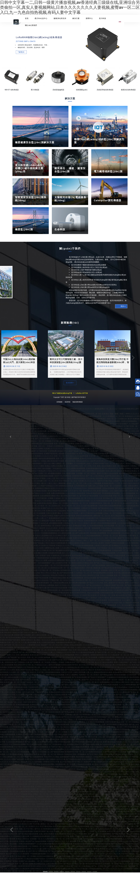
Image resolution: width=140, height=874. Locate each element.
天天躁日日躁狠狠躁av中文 (109, 694)
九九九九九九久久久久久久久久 (87, 423)
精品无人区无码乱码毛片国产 (25, 517)
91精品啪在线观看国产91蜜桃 (118, 562)
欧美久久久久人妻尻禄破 (46, 868)
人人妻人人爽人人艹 (40, 520)
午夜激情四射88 (48, 704)
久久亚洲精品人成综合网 (23, 612)
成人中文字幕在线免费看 (60, 542)
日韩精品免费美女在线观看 (49, 681)
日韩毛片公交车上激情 (69, 674)
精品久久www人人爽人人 (79, 542)
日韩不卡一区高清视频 (88, 689)
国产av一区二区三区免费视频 (35, 743)
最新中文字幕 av (111, 773)
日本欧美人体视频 (90, 440)
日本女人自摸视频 (106, 577)
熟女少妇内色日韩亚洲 (59, 696)
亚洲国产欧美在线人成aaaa (54, 455)
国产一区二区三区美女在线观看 (39, 786)
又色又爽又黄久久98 (37, 512)
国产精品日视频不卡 (62, 634)
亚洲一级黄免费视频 (42, 617)
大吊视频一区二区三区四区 (86, 475)
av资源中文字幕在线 (114, 828)
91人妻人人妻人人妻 (89, 830)
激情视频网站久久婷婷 (70, 813)
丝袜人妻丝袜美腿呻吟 (22, 445)
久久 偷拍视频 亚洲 (73, 843)
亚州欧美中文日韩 (41, 726)
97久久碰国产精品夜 (71, 453)
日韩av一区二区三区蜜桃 (112, 515)
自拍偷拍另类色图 (94, 490)
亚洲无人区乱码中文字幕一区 (80, 582)
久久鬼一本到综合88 (70, 738)
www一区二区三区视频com (117, 420)
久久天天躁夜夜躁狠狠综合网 (101, 502)
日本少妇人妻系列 (97, 545)
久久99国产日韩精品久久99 (47, 487)
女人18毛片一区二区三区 (37, 569)
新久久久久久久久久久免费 (72, 554)
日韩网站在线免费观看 (106, 659)
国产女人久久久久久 (117, 460)
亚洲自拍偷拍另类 (90, 522)
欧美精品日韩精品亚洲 (76, 495)
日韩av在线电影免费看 (41, 696)
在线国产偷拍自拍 (112, 448)
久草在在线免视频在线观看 (106, 525)
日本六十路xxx (103, 599)
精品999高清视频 (78, 743)
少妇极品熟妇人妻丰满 (90, 617)
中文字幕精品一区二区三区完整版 (109, 550)
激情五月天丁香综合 (75, 522)
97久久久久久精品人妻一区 (81, 768)
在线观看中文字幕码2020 (37, 453)
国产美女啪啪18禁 (75, 415)
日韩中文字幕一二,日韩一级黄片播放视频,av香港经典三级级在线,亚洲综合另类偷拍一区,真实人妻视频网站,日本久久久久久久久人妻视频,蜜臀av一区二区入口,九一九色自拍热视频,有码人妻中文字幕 (70, 7)
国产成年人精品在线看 (69, 686)
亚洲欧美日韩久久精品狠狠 (56, 512)
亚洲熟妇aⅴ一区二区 (36, 443)
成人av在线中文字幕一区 (61, 564)
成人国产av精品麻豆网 (80, 535)
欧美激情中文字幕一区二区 (75, 753)
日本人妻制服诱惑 (99, 420)
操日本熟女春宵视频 (68, 497)
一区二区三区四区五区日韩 (46, 863)
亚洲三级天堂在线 (54, 719)
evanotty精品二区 (66, 681)
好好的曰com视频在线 (115, 637)
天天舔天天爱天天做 (117, 771)
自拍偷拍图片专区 (92, 520)
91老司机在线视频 (84, 602)
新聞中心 (89, 18)
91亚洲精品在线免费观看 (95, 724)
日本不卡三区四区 (106, 761)
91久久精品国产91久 (29, 435)
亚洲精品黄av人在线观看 (68, 793)
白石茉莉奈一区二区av (32, 766)
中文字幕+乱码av (71, 448)
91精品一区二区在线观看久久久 (54, 746)
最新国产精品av (76, 418)
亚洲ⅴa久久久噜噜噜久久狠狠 (95, 783)
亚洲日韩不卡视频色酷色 (21, 567)
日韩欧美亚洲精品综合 (37, 865)
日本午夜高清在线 (102, 425)
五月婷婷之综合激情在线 (55, 860)
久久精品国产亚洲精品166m (61, 870)
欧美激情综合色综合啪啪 (104, 671)
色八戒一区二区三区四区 (74, 642)
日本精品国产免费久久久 (88, 629)
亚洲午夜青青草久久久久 (32, 704)
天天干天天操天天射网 (98, 681)
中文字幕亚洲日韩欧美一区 (52, 711)
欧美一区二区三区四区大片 (51, 507)
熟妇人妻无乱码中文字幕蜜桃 (74, 724)
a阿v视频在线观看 (54, 475)
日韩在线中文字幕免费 (97, 838)
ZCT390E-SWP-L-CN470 (30, 43)
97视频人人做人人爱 (86, 450)
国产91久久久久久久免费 (70, 719)
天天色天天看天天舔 (105, 801)
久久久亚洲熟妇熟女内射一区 (57, 855)
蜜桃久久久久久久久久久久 (88, 532)
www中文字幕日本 (87, 671)
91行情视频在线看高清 (63, 619)
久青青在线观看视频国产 (26, 845)
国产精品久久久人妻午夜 (94, 614)
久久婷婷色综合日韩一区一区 (58, 569)
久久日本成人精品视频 (94, 480)
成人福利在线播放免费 (60, 786)
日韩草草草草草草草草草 (50, 816)
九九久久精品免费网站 (25, 699)
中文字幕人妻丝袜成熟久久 (24, 458)
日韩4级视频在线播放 (21, 512)
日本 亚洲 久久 (53, 612)
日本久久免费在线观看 (74, 840)
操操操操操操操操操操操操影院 (29, 627)
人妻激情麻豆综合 (96, 639)
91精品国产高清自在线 (62, 798)
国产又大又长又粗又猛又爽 (80, 632)
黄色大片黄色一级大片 (38, 485)
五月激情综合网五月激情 (34, 701)
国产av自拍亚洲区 (117, 845)
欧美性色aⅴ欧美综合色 (91, 716)
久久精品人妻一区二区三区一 (37, 729)
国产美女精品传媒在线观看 (28, 835)
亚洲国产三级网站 (55, 602)
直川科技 (102, 18)
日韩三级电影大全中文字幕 (55, 761)
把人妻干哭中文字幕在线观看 (87, 497)
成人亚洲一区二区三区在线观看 (33, 515)
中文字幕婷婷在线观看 (99, 848)
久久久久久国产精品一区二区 (40, 632)
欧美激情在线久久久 (105, 440)
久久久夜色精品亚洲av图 (67, 438)
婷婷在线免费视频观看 (46, 460)
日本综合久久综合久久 (54, 873)
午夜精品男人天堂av (97, 448)
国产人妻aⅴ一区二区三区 (47, 629)
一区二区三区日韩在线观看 (50, 532)
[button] (10, 437)
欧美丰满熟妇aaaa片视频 (21, 582)
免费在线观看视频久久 (59, 495)
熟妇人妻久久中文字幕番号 (95, 860)
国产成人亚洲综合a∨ (53, 813)
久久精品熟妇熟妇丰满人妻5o (85, 823)
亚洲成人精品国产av (26, 843)
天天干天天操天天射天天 (53, 428)
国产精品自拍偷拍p (55, 853)
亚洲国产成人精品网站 (26, 863)
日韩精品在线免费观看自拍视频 (78, 502)
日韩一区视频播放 (79, 756)
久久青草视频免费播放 (24, 520)
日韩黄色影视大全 (78, 477)
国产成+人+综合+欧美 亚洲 (104, 564)
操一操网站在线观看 (31, 532)
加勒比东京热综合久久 (118, 612)
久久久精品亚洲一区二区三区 (110, 617)
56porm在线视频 (93, 594)
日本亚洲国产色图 (100, 758)
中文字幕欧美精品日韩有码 (117, 783)
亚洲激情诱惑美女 (95, 505)
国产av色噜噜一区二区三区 (22, 773)
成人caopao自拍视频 (78, 634)
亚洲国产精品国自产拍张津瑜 (118, 624)
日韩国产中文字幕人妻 (80, 704)
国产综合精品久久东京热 (29, 681)
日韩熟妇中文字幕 (30, 801)
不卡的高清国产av (71, 455)
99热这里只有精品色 (64, 756)
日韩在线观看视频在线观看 (24, 415)
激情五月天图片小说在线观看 (107, 475)
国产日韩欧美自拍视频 (62, 858)
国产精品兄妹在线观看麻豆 (91, 843)
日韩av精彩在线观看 (83, 766)
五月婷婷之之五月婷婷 (70, 515)
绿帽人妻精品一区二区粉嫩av (62, 465)
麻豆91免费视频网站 (102, 684)
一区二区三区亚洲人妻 (85, 684)
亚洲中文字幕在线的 (80, 540)
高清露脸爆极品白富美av (73, 796)
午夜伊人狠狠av (84, 448)
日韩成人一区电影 (57, 664)
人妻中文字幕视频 (54, 666)
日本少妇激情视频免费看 (92, 418)
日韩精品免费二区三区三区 (51, 686)
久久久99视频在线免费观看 (88, 612)
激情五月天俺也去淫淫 (40, 602)
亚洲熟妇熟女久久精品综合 (40, 577)
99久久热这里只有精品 (45, 517)
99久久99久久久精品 (25, 477)
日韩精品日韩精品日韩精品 (93, 840)
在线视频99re (28, 554)
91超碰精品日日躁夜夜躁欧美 (118, 679)
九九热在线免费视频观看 (84, 547)
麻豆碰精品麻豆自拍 (29, 572)
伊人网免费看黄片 (75, 599)
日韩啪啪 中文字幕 (52, 443)
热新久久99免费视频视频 (102, 552)
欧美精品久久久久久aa (35, 803)
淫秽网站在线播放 (79, 609)
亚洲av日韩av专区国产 (63, 704)
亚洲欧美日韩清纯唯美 (69, 816)
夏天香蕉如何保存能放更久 (92, 865)
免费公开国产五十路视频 (90, 709)
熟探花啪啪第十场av (64, 651)
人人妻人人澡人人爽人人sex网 (86, 649)
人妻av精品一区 (27, 771)
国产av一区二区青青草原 (25, 490)
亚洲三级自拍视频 (44, 470)
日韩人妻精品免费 (21, 542)
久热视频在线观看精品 (49, 535)
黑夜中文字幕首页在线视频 (117, 758)
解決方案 (76, 18)
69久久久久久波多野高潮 (79, 458)
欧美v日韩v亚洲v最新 (99, 602)
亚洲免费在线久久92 (41, 597)
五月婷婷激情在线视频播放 (51, 830)
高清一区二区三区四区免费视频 (67, 460)
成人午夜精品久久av (80, 435)
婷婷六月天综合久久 (62, 587)
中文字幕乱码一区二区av (68, 482)
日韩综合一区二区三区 (31, 527)
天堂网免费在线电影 (55, 453)
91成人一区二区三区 (93, 604)
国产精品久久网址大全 (38, 719)
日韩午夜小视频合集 (93, 569)
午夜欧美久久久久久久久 (55, 716)
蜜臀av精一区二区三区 (101, 517)
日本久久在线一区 (108, 825)
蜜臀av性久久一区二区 (116, 820)
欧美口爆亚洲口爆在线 (114, 472)
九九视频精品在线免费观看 (40, 838)
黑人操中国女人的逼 (32, 574)
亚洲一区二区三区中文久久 (96, 557)
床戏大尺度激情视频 (115, 699)
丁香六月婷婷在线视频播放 (38, 748)
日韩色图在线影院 (95, 870)
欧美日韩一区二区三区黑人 (82, 552)
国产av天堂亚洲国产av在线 (35, 716)
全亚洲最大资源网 (40, 554)
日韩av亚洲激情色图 (93, 495)
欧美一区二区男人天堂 (87, 467)
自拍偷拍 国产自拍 (49, 691)
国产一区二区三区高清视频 (100, 542)
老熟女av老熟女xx (82, 463)
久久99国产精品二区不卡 (70, 699)
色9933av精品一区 (116, 430)
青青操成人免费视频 (46, 587)
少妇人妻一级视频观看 (92, 530)
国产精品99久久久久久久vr (118, 848)
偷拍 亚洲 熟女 (103, 415)
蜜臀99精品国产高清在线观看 (42, 445)
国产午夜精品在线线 (72, 671)
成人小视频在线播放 (77, 569)
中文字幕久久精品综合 (46, 634)
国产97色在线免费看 (112, 614)
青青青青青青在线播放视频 (86, 550)
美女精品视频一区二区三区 (114, 527)
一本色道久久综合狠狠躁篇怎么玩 (69, 691)
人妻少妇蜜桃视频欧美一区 (70, 701)
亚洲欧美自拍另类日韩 (98, 781)
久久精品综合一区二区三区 (78, 505)
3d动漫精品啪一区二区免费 (65, 766)
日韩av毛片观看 (28, 788)
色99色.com (75, 709)
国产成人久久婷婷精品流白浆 (69, 669)
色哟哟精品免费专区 (43, 806)
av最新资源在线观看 (44, 505)
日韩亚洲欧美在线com (54, 865)
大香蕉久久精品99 (101, 547)
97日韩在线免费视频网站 (74, 860)
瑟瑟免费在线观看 (31, 460)
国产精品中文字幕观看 (42, 599)
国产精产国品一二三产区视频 (30, 816)
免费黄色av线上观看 (51, 550)
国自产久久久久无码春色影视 (42, 649)
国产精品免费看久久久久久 (107, 579)
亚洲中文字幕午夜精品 (111, 480)
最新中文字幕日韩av (104, 482)
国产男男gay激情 (106, 676)
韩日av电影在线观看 (110, 686)
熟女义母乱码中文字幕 (22, 666)
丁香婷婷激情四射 (42, 559)
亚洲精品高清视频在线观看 (37, 492)
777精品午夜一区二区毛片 (59, 582)
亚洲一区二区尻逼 (88, 425)
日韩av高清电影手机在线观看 (114, 512)
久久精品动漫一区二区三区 (107, 443)
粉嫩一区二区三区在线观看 (46, 651)
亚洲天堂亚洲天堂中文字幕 (110, 669)
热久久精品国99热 (117, 517)
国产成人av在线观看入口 (45, 619)
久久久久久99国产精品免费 (102, 582)
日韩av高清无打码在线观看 (95, 433)
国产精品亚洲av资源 (81, 639)
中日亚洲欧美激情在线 (54, 689)
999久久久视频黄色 (82, 656)
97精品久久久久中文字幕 (27, 505)
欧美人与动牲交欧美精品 (46, 644)
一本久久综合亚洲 (84, 863)
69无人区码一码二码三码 (89, 669)
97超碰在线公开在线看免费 (61, 557)
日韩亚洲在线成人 (86, 699)
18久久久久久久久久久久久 (79, 855)
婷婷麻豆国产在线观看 (22, 637)
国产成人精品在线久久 (110, 470)
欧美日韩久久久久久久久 (94, 773)
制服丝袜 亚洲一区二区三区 (110, 793)
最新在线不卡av (53, 656)
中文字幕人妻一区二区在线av (49, 572)
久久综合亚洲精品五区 (30, 624)
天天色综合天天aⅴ (80, 490)
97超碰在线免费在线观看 (113, 704)
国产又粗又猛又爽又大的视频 (21, 502)
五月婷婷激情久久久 (78, 587)
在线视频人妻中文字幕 (109, 572)
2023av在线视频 (108, 490)
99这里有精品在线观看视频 (63, 639)
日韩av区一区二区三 (106, 721)
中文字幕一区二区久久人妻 (85, 714)
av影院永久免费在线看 (56, 562)
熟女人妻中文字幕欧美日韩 (30, 510)
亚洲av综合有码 (55, 694)
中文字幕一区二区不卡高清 (66, 420)
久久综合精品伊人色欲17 (83, 465)
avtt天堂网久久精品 (41, 771)
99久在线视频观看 (106, 532)
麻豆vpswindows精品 (118, 599)
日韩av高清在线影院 (35, 455)
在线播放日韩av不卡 (117, 736)
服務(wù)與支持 (60, 18)
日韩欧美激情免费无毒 (59, 604)
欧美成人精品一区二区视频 (26, 858)
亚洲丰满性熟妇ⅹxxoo (105, 492)
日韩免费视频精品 (36, 724)
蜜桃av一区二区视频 (60, 505)
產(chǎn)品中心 (41, 18)
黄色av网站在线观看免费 (40, 614)
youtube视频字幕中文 (92, 733)
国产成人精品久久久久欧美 (90, 572)
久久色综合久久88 (25, 825)
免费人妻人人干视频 (95, 487)
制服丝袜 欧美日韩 (40, 612)
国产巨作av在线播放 (68, 684)
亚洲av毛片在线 (85, 460)
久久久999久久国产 (60, 537)
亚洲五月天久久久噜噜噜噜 (69, 607)
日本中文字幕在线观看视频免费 (90, 686)
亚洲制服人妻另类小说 (73, 716)
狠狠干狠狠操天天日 (35, 783)
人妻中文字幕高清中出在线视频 (90, 515)
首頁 (27, 18)
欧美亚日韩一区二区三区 (47, 756)
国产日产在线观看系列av (23, 796)
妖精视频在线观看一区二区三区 (103, 619)
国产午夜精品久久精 (21, 664)
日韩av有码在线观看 (63, 679)
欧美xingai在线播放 (22, 448)
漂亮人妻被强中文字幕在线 (114, 584)
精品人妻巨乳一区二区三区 (23, 547)
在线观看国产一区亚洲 (115, 741)
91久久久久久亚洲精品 (27, 679)
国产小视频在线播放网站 (68, 612)
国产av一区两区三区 (39, 475)
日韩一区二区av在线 (41, 811)
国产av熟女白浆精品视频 (60, 773)
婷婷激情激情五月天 (83, 741)
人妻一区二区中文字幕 (25, 440)
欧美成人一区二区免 (87, 453)
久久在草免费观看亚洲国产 (98, 430)
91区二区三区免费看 (29, 607)
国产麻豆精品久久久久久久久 (114, 639)
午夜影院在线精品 (25, 465)
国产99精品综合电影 (91, 642)
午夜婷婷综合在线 (21, 495)
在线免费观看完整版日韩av (50, 497)
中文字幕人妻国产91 (117, 540)
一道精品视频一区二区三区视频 (55, 733)
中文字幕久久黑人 (95, 651)
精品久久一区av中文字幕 (63, 609)
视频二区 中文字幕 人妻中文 (29, 830)
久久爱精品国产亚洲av (46, 522)
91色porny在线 (104, 520)
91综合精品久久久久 (44, 801)
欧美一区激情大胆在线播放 (64, 445)
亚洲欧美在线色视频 (64, 435)
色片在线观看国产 (44, 564)
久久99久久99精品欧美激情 (112, 843)
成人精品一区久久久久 (42, 642)
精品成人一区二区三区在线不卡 (28, 714)
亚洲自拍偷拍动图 (107, 594)
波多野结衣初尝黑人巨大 (99, 463)
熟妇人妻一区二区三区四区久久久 (47, 699)
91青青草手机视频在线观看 (113, 651)
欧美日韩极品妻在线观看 (99, 748)
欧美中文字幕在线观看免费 (27, 540)
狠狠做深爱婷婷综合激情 (103, 674)
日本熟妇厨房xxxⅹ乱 (89, 592)
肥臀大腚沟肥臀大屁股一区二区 (110, 729)
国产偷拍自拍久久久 (105, 510)
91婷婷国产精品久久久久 (107, 522)
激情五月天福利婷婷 (105, 629)
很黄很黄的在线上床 (89, 415)
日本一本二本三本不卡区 (26, 500)
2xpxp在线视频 (40, 843)
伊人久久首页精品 (59, 472)
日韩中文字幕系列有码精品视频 (59, 743)
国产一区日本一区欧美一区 (26, 651)
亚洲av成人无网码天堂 (30, 587)
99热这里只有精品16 (117, 458)
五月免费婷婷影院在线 (28, 470)
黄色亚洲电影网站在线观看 (57, 492)
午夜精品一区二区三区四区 (87, 443)
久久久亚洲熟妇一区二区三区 (113, 418)
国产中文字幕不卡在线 (95, 756)
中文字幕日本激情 (60, 736)
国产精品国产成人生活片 (71, 627)
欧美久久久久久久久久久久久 (61, 490)
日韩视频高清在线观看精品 (43, 736)
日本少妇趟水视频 (68, 475)
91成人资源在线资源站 (25, 557)
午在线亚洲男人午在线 (60, 632)
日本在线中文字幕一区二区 (98, 435)
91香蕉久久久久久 (75, 589)
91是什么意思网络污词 (43, 537)
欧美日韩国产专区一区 (105, 719)
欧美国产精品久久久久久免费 (39, 495)
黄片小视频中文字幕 (108, 661)
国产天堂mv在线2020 (89, 719)
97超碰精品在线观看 (38, 855)
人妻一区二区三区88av (42, 604)
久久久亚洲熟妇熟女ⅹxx (92, 646)
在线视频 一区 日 (36, 840)
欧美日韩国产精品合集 (100, 460)
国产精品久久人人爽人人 (37, 594)
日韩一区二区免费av (85, 438)
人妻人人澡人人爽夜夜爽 (56, 485)
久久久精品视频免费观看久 (92, 537)
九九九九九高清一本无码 (55, 530)
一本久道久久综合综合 (40, 582)
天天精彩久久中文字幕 (91, 776)
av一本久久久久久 (33, 535)
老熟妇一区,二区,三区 (74, 485)
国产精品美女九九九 (92, 661)
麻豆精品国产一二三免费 (87, 778)
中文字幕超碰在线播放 (81, 828)
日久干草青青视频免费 (98, 828)
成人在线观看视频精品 (91, 808)
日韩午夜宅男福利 (54, 684)
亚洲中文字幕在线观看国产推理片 (61, 811)
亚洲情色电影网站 (47, 766)
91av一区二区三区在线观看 (70, 510)
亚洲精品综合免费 (30, 756)
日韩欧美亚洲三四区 (27, 423)
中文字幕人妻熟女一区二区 (100, 803)
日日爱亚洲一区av (28, 806)
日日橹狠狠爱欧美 (27, 420)
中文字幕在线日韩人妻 (31, 669)
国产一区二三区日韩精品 (95, 477)
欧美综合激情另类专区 (78, 594)
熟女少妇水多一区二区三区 (75, 562)
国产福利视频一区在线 (33, 741)
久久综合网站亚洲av (67, 550)
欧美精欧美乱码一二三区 (111, 485)
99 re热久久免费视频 (30, 525)
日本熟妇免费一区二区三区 (108, 455)
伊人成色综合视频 (64, 535)
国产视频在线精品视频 (57, 579)
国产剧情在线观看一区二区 (88, 801)
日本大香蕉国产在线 (84, 420)
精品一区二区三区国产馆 (78, 430)
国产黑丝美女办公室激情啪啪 (103, 788)
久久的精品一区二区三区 (83, 574)
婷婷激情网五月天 (76, 729)
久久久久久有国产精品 (36, 808)
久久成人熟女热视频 (28, 644)
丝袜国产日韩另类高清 (63, 527)
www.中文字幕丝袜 (31, 522)
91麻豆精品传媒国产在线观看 (112, 716)
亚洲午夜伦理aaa (109, 743)
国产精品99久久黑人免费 (96, 726)
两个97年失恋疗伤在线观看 (57, 589)
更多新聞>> (70, 383)
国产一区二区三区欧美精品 (81, 868)
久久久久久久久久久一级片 (99, 540)
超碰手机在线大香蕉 (112, 477)
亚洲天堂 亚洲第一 (30, 564)
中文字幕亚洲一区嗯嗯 (45, 500)
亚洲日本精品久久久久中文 (40, 870)
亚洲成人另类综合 (72, 806)
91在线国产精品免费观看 (59, 614)
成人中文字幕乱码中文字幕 (70, 763)
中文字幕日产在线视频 (55, 850)
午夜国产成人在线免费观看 (33, 758)
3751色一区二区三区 (110, 537)
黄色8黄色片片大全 (89, 589)
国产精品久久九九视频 (74, 440)
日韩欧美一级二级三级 (76, 661)
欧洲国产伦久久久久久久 (50, 510)
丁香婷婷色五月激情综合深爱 (71, 622)
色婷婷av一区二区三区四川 (89, 676)
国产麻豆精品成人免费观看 (27, 487)
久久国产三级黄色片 (89, 599)
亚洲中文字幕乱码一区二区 (78, 736)
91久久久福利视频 (35, 763)
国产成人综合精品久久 (94, 587)
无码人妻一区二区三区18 (112, 505)
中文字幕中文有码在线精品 (27, 731)
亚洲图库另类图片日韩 (24, 736)
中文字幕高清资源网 (74, 577)
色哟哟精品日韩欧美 (65, 487)
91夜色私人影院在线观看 (48, 592)
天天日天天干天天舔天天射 (112, 604)
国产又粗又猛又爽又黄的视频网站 (51, 751)
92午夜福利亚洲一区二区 (77, 500)
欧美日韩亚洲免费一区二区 (110, 808)
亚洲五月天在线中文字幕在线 (44, 547)
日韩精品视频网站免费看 (113, 840)
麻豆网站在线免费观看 (75, 579)
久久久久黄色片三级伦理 (86, 525)
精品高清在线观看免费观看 (62, 845)
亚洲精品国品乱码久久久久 (40, 706)
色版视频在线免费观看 (98, 535)
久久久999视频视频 (67, 656)
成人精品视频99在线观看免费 (47, 423)
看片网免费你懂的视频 (77, 584)
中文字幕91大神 (57, 617)
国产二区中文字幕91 (42, 440)
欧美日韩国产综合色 (23, 671)
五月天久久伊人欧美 (94, 512)
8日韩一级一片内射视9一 (113, 487)
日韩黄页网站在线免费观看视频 (110, 507)
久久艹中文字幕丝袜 (80, 870)
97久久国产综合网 (38, 781)
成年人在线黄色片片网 (58, 597)
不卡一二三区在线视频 (106, 428)
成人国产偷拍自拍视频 (65, 574)
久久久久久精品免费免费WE (85, 811)
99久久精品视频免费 (77, 614)
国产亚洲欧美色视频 (37, 813)
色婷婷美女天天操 (89, 492)
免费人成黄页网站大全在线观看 (93, 472)
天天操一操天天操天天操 (25, 694)
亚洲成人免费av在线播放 (54, 467)
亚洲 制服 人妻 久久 (37, 448)
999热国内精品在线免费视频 (98, 771)
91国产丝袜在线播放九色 (107, 689)
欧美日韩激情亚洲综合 (63, 835)
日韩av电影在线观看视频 (82, 619)
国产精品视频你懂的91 (22, 649)
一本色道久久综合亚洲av (42, 502)
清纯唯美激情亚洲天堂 (77, 604)
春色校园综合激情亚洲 (81, 845)
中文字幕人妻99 (91, 850)
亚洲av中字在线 (73, 597)
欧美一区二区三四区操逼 (104, 450)
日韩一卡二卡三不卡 (61, 458)
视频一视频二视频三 (117, 415)
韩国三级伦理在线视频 (69, 532)
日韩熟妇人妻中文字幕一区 (80, 731)
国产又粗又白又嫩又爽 (28, 634)
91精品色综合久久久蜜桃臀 (117, 781)
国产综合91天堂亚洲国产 (119, 425)
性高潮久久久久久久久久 (47, 435)
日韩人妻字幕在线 (52, 622)
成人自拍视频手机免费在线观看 (24, 791)
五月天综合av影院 (74, 537)
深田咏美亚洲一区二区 (24, 599)
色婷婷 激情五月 (27, 642)
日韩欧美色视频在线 (77, 520)
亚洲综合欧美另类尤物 (112, 756)
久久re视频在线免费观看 (76, 470)
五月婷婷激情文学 (80, 487)
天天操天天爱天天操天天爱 (45, 420)
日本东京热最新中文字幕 (74, 783)
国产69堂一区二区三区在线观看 (50, 425)
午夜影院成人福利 (41, 415)
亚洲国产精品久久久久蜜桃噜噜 (27, 497)
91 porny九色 (43, 525)
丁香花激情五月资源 (58, 470)
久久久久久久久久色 (94, 500)
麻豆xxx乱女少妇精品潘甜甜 (108, 649)
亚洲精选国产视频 (79, 527)
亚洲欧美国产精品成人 (36, 545)
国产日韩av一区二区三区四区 (67, 778)
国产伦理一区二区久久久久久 (102, 863)
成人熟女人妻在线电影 (67, 443)
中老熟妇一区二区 (60, 500)
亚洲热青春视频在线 (93, 470)
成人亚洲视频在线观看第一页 (80, 791)
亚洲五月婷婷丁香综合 (90, 761)
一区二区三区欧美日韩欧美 (51, 714)
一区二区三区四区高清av (30, 480)
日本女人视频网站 (71, 676)
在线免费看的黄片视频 (101, 644)
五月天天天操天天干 (115, 632)
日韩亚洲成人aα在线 (70, 450)
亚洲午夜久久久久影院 (35, 550)
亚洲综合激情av (117, 520)
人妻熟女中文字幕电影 (89, 510)
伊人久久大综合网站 (71, 467)
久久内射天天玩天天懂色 (72, 428)
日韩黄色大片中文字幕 (51, 763)
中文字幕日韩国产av (60, 825)
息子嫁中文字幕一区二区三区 (106, 654)
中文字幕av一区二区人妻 (25, 537)
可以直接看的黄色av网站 (111, 495)
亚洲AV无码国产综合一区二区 (104, 465)
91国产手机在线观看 (62, 768)
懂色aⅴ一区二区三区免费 (33, 482)
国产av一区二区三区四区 (61, 788)
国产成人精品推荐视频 (27, 654)
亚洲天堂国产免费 (28, 559)
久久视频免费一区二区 (36, 676)
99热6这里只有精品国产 (76, 433)
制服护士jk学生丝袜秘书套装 (64, 517)
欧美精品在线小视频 (117, 445)
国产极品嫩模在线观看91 (61, 552)
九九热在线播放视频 (44, 845)
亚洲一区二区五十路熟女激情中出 (109, 589)
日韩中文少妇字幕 (87, 664)
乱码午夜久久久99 (36, 428)
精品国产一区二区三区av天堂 (52, 646)
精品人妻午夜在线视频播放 (100, 706)
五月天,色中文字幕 (75, 492)
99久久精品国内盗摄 (34, 746)
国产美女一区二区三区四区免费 (35, 433)
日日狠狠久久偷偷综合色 (48, 438)
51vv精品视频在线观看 (107, 554)
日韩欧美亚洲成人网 (51, 701)
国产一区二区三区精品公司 (117, 868)
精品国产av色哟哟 (59, 502)
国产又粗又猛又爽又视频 (71, 425)
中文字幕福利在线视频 (88, 806)
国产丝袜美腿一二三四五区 (24, 617)
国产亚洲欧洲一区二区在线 (40, 664)
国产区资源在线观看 (79, 679)
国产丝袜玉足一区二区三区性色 (34, 684)
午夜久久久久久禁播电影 (111, 646)
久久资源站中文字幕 (88, 763)
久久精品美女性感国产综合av (34, 860)
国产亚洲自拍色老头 (47, 624)
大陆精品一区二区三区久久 (59, 729)
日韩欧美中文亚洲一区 (66, 423)
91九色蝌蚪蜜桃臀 (22, 450)
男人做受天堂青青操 (103, 751)
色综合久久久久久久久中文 (26, 818)
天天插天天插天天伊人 (73, 808)
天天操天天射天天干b (59, 818)
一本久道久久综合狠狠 (22, 584)
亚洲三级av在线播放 (104, 467)
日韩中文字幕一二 (82, 833)
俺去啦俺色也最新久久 (84, 758)
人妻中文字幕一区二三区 (114, 860)
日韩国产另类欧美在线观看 (115, 545)
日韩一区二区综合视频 (62, 709)
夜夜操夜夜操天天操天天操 (59, 520)
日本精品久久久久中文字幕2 (97, 634)
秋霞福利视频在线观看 (93, 825)
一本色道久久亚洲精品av (54, 448)
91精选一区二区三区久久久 (23, 597)
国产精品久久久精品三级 (41, 671)
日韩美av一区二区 (33, 507)
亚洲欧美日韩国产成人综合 (114, 587)
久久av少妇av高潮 (105, 497)
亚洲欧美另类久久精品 (61, 418)
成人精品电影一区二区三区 (99, 736)
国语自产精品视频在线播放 (77, 512)
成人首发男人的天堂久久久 (101, 791)
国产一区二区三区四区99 (82, 644)
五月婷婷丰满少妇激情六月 (89, 597)
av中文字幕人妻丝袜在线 (116, 833)
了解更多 (22, 57)
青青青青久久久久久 (89, 428)
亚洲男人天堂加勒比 (116, 463)
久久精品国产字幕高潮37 (29, 592)
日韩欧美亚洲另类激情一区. (42, 584)
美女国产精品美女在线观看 (110, 423)
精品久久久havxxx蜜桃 (40, 567)
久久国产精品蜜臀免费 (89, 507)
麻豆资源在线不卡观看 (55, 463)
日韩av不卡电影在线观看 (116, 557)
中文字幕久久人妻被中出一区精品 (34, 463)
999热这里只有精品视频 (90, 627)
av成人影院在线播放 (101, 445)
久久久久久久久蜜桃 (36, 467)
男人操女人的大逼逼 (109, 691)
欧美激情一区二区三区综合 (108, 850)
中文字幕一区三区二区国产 (79, 803)
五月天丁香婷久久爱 (69, 721)
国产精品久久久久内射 (94, 584)
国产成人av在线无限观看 (80, 706)
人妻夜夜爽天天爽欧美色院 (29, 793)
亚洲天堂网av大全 (30, 418)
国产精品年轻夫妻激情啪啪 (58, 430)
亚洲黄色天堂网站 (36, 450)
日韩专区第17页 (102, 763)
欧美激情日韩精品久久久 (57, 433)
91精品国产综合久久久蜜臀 (37, 562)
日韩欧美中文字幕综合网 (84, 445)
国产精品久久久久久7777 (118, 766)
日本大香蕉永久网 (117, 684)
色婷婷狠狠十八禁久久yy (41, 465)
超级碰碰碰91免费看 (67, 758)
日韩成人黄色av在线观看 (72, 646)
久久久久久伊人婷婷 (58, 440)
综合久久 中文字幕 (37, 674)
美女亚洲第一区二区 (45, 418)
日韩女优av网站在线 (60, 584)
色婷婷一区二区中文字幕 (98, 624)
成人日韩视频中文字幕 (114, 433)
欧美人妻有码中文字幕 (90, 577)
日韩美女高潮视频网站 (29, 425)
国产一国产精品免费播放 (58, 415)
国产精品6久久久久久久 (34, 721)
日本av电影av (32, 472)
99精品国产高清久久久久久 (43, 609)
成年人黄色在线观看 (39, 637)
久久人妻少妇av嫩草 (104, 823)
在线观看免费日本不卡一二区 (37, 430)
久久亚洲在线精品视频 (90, 622)
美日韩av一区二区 (109, 500)
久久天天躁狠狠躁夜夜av (102, 438)
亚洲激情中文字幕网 (67, 741)
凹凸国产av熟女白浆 (28, 619)
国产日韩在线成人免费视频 (88, 816)
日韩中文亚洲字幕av (53, 515)
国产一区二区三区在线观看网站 (99, 835)
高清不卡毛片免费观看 (62, 477)
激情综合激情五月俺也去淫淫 (79, 545)
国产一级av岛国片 (102, 453)
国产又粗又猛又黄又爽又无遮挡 (65, 801)
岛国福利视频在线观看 (25, 778)
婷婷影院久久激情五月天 (64, 823)
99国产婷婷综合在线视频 (55, 676)
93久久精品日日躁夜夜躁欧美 (56, 545)
